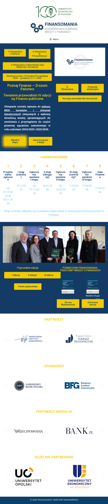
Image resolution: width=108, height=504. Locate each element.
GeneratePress (70, 499)
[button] (15, 53)
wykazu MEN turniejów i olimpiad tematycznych (27, 110)
